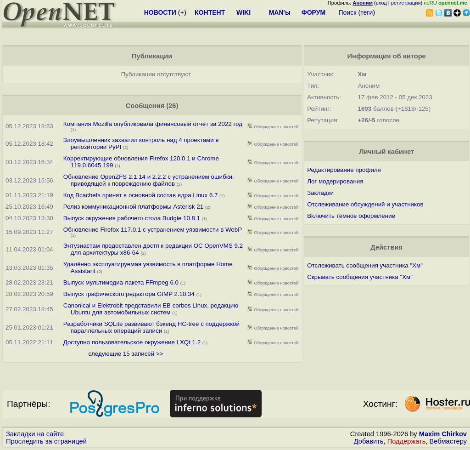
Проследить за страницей (46, 441)
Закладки (320, 192)
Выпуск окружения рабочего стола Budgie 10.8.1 (132, 218)
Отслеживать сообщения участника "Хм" (365, 265)
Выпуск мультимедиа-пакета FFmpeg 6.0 (121, 282)
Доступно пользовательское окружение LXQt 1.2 (132, 342)
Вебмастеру (448, 441)
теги (366, 12)
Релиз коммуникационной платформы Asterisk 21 (133, 206)
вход (381, 3)
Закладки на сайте (35, 434)
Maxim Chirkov (443, 434)
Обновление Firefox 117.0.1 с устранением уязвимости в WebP (152, 229)
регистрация (406, 3)
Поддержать (406, 441)
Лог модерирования (335, 181)
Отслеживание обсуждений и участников (365, 204)
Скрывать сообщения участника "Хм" (360, 276)
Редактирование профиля (344, 169)
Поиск (348, 12)
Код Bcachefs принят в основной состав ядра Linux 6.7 (140, 195)
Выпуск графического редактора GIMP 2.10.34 (129, 294)
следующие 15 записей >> (125, 353)
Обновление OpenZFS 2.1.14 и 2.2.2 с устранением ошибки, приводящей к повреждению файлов (148, 180)
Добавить (369, 441)
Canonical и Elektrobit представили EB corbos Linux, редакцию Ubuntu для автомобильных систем (150, 309)
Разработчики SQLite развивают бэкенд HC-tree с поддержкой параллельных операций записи (151, 327)
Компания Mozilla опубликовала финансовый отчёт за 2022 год (152, 123)
